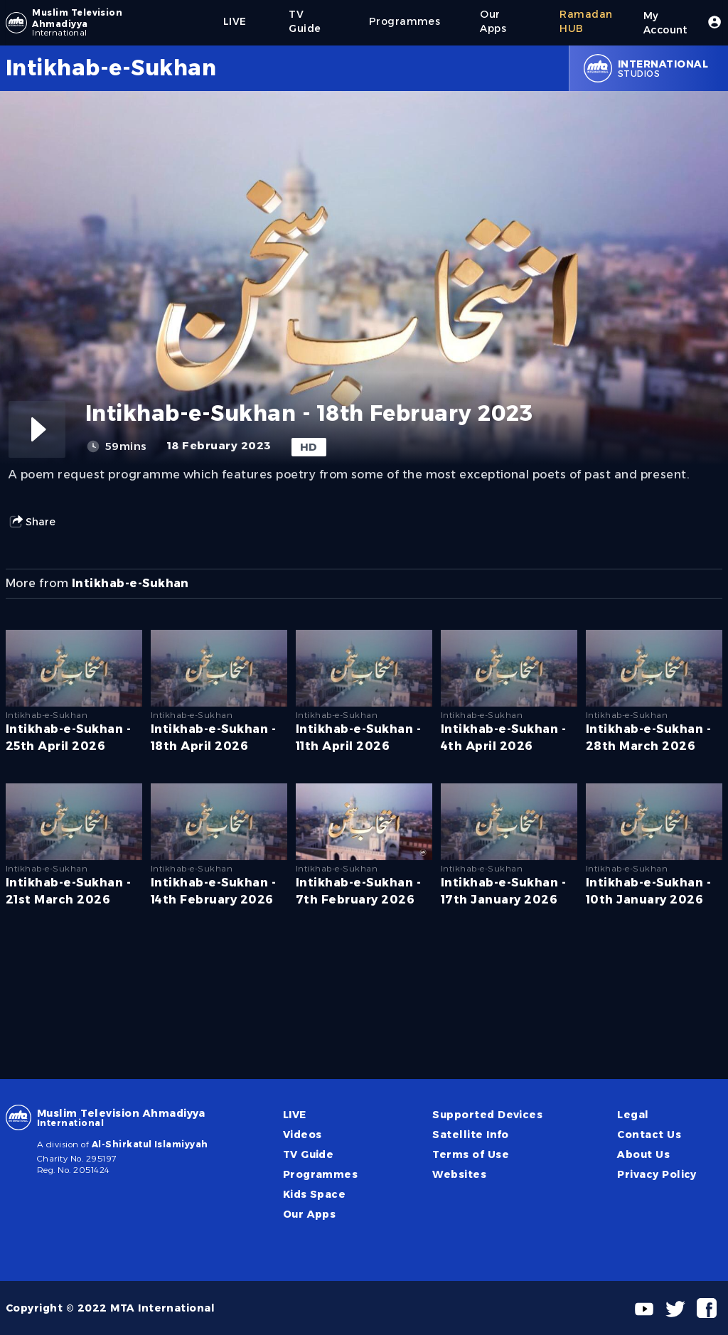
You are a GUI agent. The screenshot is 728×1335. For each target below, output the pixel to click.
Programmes (320, 1174)
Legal (632, 1114)
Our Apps (309, 1214)
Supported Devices (487, 1114)
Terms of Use (470, 1154)
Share (32, 522)
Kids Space (314, 1194)
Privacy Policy (657, 1174)
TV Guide (308, 1154)
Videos (302, 1134)
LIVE (294, 1114)
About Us (643, 1154)
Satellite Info (470, 1134)
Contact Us (649, 1134)
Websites (459, 1174)
